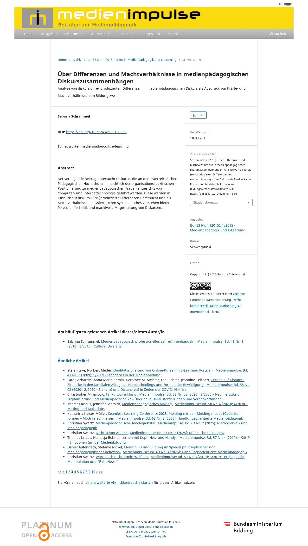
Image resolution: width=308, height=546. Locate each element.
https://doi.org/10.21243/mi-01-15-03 (96, 132)
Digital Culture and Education (154, 526)
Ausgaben (49, 33)
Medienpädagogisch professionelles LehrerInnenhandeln (148, 341)
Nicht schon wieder (112, 432)
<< (60, 471)
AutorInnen (100, 33)
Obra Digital (141, 531)
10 (93, 471)
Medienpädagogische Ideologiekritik (126, 423)
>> (101, 471)
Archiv (77, 59)
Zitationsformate (205, 202)
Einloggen (286, 3)
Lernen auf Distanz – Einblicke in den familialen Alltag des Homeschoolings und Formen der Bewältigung (155, 382)
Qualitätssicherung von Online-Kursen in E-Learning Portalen (163, 370)
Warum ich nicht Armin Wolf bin (122, 456)
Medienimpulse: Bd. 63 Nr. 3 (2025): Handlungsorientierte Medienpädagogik (180, 418)
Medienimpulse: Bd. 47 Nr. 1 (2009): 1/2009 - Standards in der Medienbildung (157, 372)
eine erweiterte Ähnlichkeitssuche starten (119, 482)
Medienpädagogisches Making (147, 404)
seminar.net (158, 531)
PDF (200, 115)
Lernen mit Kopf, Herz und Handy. (150, 437)
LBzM (129, 531)
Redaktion (125, 33)
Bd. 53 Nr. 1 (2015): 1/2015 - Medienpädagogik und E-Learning (132, 59)
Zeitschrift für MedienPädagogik (146, 536)
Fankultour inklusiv (121, 394)
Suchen (278, 33)
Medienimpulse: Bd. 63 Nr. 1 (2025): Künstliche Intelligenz (177, 432)
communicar (126, 526)
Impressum (150, 33)
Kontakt (173, 33)
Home (28, 33)
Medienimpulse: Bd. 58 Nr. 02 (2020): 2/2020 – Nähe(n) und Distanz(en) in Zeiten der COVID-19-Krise (158, 387)
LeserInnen (74, 33)
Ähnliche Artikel (73, 360)
